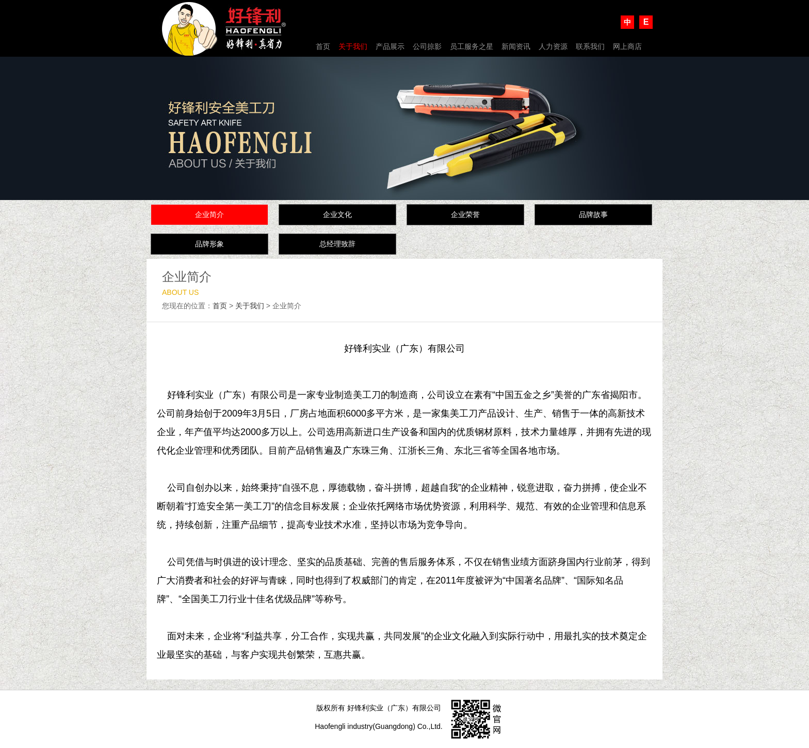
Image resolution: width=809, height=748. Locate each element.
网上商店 (627, 46)
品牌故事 (593, 214)
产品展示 (390, 46)
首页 (323, 46)
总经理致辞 (337, 244)
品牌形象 (209, 244)
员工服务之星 (471, 46)
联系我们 (590, 46)
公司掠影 (427, 46)
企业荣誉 (465, 214)
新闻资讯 (515, 46)
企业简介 (209, 214)
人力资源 (553, 46)
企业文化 (337, 214)
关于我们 (352, 46)
